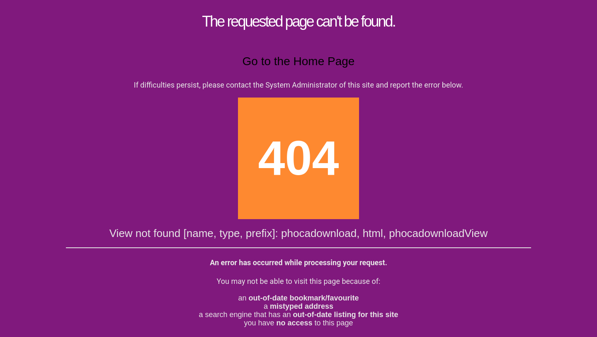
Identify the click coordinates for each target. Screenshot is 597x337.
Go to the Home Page (299, 61)
